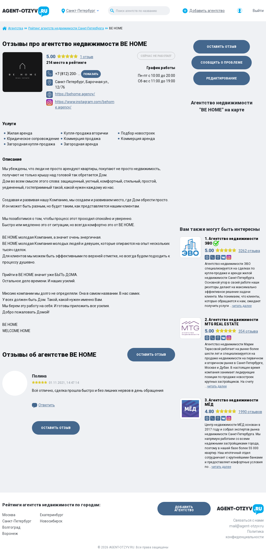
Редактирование (221, 78)
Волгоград (11, 527)
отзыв (86, 57)
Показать (90, 74)
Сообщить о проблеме (222, 62)
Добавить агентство (207, 11)
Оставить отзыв (151, 354)
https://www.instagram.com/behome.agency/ (84, 104)
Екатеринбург (51, 515)
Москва (8, 515)
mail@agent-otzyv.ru (246, 526)
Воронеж (10, 533)
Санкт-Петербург (16, 521)
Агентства (15, 28)
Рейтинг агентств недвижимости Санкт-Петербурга (66, 28)
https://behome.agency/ (75, 94)
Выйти (258, 10)
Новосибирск (51, 521)
